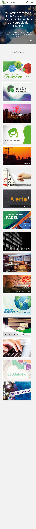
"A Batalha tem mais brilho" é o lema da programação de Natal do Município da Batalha (18, 19)
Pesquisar (27, 2)
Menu (32, 1)
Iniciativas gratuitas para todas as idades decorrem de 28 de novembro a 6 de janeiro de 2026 (18, 34)
